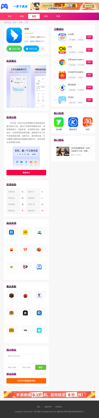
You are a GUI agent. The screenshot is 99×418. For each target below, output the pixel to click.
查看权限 (25, 211)
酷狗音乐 (73, 129)
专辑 (58, 16)
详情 (89, 37)
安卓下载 (16, 49)
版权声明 (48, 407)
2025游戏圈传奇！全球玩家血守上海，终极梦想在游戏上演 (80, 151)
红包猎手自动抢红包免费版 (79, 72)
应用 (34, 16)
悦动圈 (59, 129)
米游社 (71, 97)
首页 (10, 16)
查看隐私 (45, 211)
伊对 (70, 47)
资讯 (46, 16)
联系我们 (58, 407)
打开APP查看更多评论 (26, 381)
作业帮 (71, 34)
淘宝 (88, 129)
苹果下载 (33, 49)
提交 (40, 367)
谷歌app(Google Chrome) (79, 59)
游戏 (22, 16)
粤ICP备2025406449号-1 (74, 412)
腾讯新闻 (72, 85)
